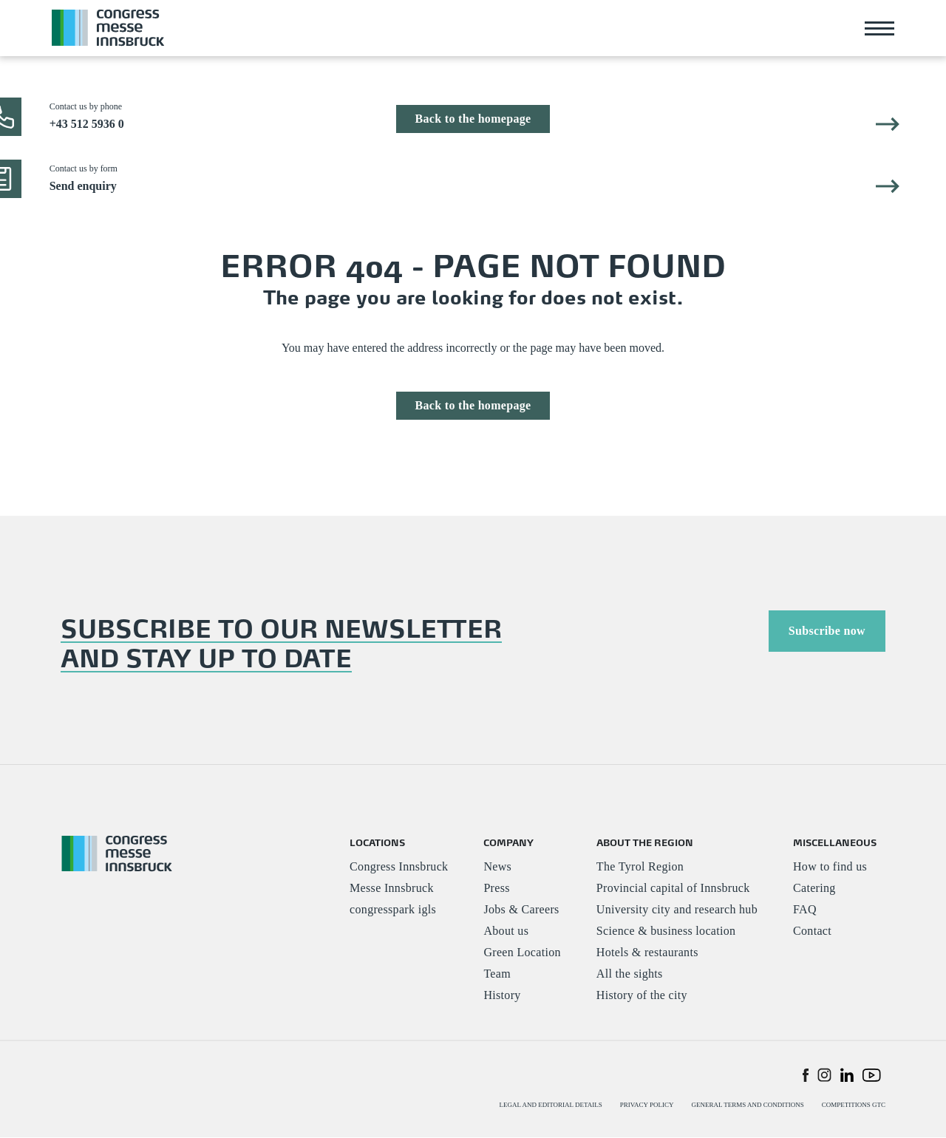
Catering (814, 888)
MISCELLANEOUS (835, 842)
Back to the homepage (473, 118)
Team (497, 974)
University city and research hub (677, 910)
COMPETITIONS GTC (853, 1105)
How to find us (830, 867)
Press (496, 888)
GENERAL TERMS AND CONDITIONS (747, 1105)
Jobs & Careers (521, 910)
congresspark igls (393, 910)
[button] (805, 1074)
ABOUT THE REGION (644, 842)
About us (505, 931)
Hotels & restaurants (647, 953)
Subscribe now (827, 630)
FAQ (805, 910)
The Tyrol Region (640, 867)
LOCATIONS (377, 842)
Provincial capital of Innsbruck (673, 888)
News (497, 867)
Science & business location (666, 931)
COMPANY (508, 842)
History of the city (641, 995)
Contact (812, 931)
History (501, 995)
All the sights (629, 974)
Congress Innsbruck (399, 867)
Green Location (521, 953)
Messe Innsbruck (392, 888)
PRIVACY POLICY (647, 1105)
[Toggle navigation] (879, 28)
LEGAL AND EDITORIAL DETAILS (551, 1105)
